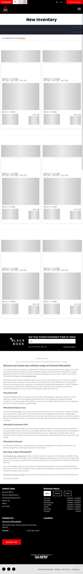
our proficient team (29, 376)
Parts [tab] (68, 493)
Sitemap (57, 569)
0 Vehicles (21, 38)
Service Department (10, 495)
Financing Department (11, 498)
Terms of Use (66, 569)
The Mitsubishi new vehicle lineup (14, 456)
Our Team (6, 506)
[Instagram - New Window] (13, 569)
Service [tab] (57, 493)
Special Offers (7, 492)
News (4, 503)
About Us (6, 500)
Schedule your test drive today (13, 475)
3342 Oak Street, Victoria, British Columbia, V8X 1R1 (19, 526)
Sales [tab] (47, 493)
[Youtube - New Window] (8, 569)
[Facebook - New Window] (3, 569)
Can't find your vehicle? (69, 346)
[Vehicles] (52, 341)
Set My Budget (75, 32)
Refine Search (75, 27)
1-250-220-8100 (32, 531)
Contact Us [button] (11, 542)
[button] (6, 2)
